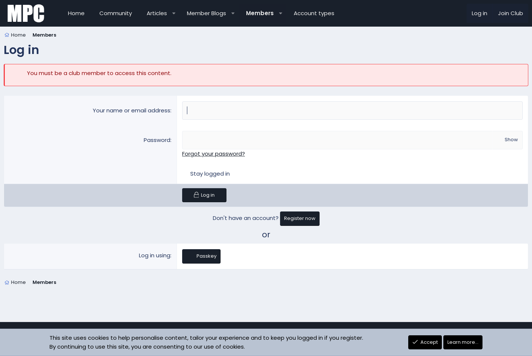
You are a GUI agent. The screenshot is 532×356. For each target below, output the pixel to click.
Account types (314, 13)
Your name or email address (131, 110)
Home (76, 13)
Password (157, 140)
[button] (174, 13)
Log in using (154, 255)
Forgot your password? (213, 153)
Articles (157, 13)
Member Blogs (206, 13)
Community (115, 13)
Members (260, 13)
